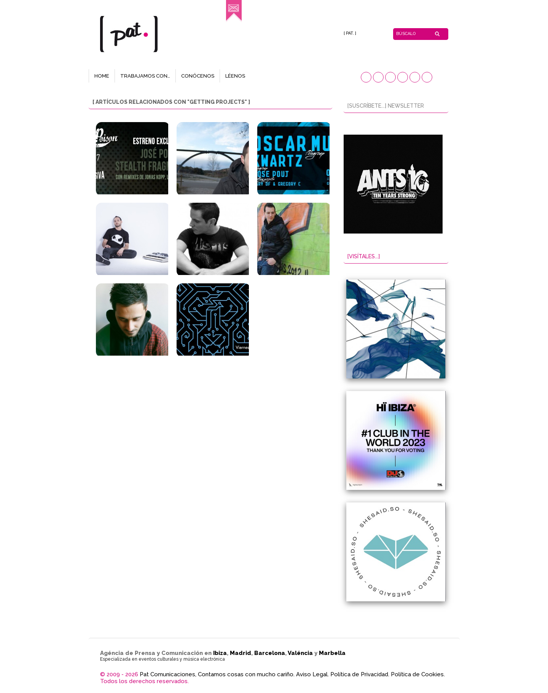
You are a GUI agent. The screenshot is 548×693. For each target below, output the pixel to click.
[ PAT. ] (350, 33)
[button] (366, 77)
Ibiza (220, 653)
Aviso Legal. (312, 674)
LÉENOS (235, 76)
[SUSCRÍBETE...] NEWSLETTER (385, 106)
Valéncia (300, 653)
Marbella (332, 653)
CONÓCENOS (197, 76)
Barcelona (269, 653)
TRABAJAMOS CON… (145, 76)
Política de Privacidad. (359, 674)
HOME (101, 76)
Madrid (240, 653)
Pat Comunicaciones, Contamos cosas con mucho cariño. (217, 674)
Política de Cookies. (418, 674)
